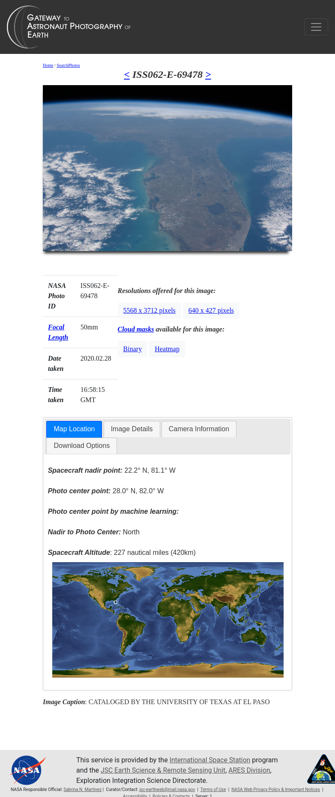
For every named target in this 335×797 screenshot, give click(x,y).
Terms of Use (213, 789)
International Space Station (211, 760)
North (94, 532)
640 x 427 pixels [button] (211, 310)
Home (48, 65)
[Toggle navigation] (316, 27)
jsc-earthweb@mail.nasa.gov (167, 789)
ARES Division (252, 770)
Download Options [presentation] (82, 445)
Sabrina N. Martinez (82, 789)
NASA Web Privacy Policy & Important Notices (275, 789)
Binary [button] (132, 349)
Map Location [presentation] (74, 429)
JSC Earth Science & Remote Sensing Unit (164, 770)
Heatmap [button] (167, 349)
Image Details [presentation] (132, 429)
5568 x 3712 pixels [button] (149, 310)
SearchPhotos (68, 65)
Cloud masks (136, 329)
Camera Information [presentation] (199, 429)
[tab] (74, 429)
